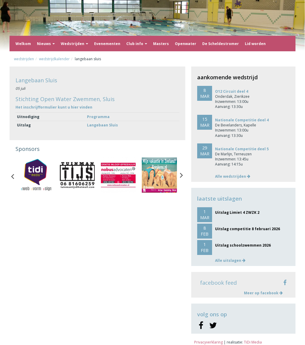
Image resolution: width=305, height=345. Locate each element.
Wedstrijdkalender (54, 58)
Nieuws (46, 43)
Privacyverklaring (208, 342)
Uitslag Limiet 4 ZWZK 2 (237, 212)
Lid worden (255, 43)
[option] (36, 175)
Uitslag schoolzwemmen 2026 (243, 245)
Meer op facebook (263, 293)
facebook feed (218, 282)
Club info (136, 43)
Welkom (23, 43)
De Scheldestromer (220, 43)
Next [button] (181, 175)
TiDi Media (253, 342)
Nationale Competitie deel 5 (242, 148)
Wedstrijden (74, 43)
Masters (161, 43)
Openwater (185, 43)
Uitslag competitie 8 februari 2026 (247, 228)
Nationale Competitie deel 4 (242, 120)
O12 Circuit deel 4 (231, 91)
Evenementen (107, 43)
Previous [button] (15, 175)
